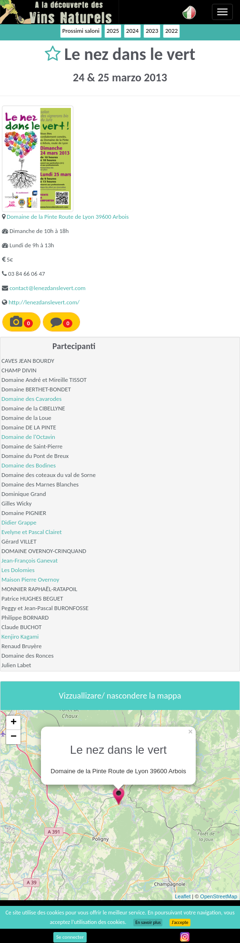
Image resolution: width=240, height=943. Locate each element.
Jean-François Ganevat (29, 560)
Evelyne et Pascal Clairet (31, 531)
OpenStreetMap (218, 896)
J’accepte (179, 922)
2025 (113, 30)
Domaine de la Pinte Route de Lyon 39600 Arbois (68, 216)
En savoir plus (147, 922)
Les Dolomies (18, 570)
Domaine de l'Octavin (28, 436)
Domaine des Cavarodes (31, 398)
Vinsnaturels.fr (59, 12)
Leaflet (182, 896)
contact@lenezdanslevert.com (48, 288)
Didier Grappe (19, 522)
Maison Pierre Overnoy (30, 579)
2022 (171, 30)
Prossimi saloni (81, 30)
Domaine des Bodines (28, 465)
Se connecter (70, 937)
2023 (152, 30)
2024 (132, 30)
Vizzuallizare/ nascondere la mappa (120, 695)
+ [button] (13, 723)
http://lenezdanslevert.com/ (44, 302)
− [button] (13, 737)
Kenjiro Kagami (20, 636)
